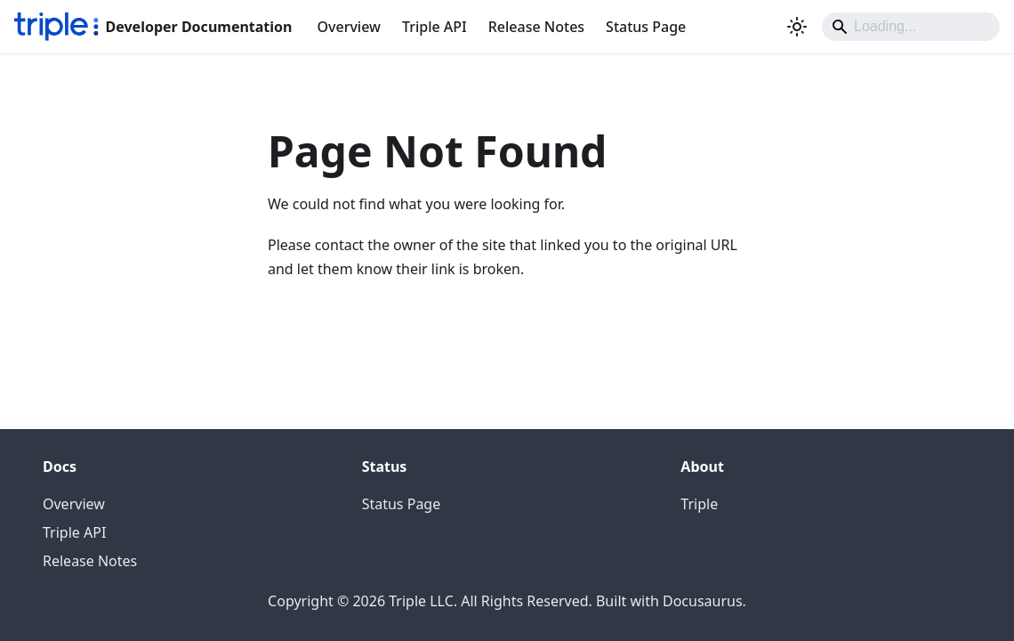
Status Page (646, 27)
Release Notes (536, 27)
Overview (348, 27)
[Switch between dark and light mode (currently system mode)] (797, 26)
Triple (699, 504)
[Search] (911, 26)
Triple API (434, 27)
